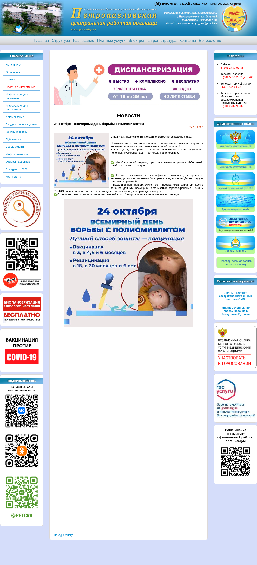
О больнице (13, 72)
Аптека (10, 79)
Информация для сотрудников (17, 107)
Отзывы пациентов (18, 161)
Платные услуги (111, 40)
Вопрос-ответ (211, 40)
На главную (13, 64)
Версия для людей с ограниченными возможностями (201, 3)
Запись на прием (16, 131)
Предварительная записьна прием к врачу (236, 262)
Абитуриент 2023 (17, 169)
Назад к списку (63, 535)
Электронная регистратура (152, 40)
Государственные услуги (21, 124)
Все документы (15, 146)
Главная (41, 40)
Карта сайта (13, 176)
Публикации (13, 139)
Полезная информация (20, 87)
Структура (61, 40)
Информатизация (17, 154)
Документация (15, 116)
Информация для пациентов (17, 96)
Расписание (83, 40)
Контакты (187, 40)
